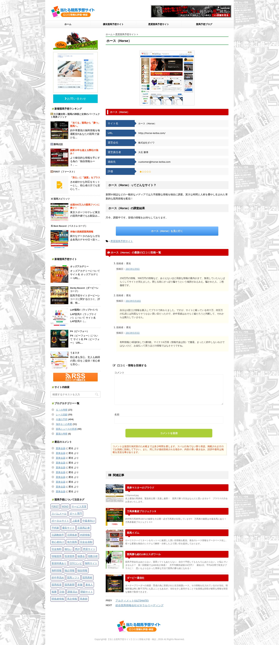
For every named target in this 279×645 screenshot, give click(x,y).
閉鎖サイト (86, 591)
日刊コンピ (76, 563)
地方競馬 (72, 542)
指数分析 (93, 556)
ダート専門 (76, 513)
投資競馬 (70, 556)
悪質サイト (89, 549)
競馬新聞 (70, 584)
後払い (68, 549)
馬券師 (83, 598)
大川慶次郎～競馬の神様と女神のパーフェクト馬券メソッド (75, 116)
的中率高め (58, 577)
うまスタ (74, 352)
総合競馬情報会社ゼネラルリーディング (139, 605)
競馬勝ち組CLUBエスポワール (144, 554)
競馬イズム (133, 532)
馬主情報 (72, 598)
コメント (119, 372)
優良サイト (68, 527)
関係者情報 (58, 598)
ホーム (67, 24)
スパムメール (59, 513)
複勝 (54, 591)
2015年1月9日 (133, 269)
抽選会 (81, 556)
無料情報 (57, 570)
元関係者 (72, 534)
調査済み (72, 591)
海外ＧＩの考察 (64, 424)
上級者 (76, 520)
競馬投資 (57, 584)
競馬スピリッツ (62, 198)
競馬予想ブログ (204, 24)
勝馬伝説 (58, 144)
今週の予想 (61, 419)
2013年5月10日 (133, 301)
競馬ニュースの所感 (66, 428)
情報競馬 (57, 556)
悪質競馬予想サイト (158, 24)
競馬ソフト (73, 577)
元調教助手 (58, 534)
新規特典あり (59, 563)
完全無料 (57, 549)
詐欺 (62, 591)
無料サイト (91, 563)
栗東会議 (60, 448)
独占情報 (70, 570)
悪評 (77, 549)
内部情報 (85, 534)
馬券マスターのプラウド (140, 487)
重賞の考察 (61, 433)
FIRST (55, 506)
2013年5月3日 (133, 333)
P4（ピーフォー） (79, 331)
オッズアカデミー (79, 266)
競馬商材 (87, 577)
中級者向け (88, 520)
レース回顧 (61, 414)
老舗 (79, 584)
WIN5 (65, 506)
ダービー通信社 (135, 577)
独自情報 (82, 570)
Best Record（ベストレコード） (70, 225)
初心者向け (58, 542)
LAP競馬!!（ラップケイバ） (84, 309)
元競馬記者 (83, 527)
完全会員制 (86, 542)
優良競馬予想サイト (113, 24)
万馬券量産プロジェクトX (141, 511)
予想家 (55, 527)
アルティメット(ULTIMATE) (132, 600)
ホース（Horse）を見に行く (167, 231)
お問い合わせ (75, 98)
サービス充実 (79, 506)
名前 (116, 414)
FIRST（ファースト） (65, 171)
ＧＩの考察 (61, 409)
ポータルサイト (60, 520)
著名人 (89, 584)
